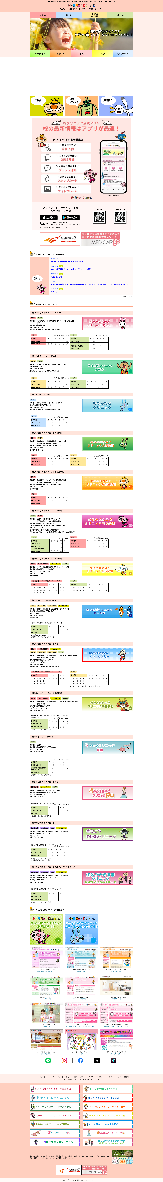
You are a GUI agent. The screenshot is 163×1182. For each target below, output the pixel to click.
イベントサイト (81, 1054)
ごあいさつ (43, 1077)
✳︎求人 (81, 53)
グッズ (102, 53)
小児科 (120, 15)
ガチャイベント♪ (57, 292)
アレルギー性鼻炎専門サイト (81, 999)
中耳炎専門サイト (81, 971)
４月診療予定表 (56, 277)
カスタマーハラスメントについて (90, 1079)
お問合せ (126, 1077)
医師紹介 (67, 1077)
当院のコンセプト (78, 1077)
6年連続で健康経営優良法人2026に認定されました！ (69, 261)
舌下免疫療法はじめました (81, 1026)
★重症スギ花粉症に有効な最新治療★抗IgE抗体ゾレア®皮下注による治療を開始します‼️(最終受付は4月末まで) (90, 284)
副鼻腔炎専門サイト (116, 971)
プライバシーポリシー (69, 1079)
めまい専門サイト (46, 999)
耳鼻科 (43, 15)
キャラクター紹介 (55, 1077)
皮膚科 (94, 15)
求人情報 (99, 1077)
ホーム (34, 1077)
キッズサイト (123, 53)
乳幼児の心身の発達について (117, 1054)
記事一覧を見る (128, 296)
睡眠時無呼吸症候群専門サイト (46, 971)
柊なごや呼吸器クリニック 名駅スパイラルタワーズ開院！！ (72, 269)
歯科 (69, 15)
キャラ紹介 (40, 53)
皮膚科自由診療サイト (46, 1054)
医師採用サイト (116, 999)
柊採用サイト (46, 1026)
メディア (60, 53)
